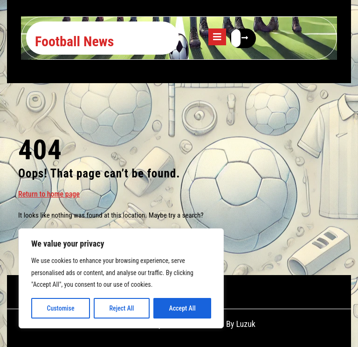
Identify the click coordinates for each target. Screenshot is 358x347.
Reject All (121, 308)
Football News (74, 41)
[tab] (217, 36)
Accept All (182, 308)
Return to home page (49, 193)
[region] (121, 278)
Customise (60, 308)
